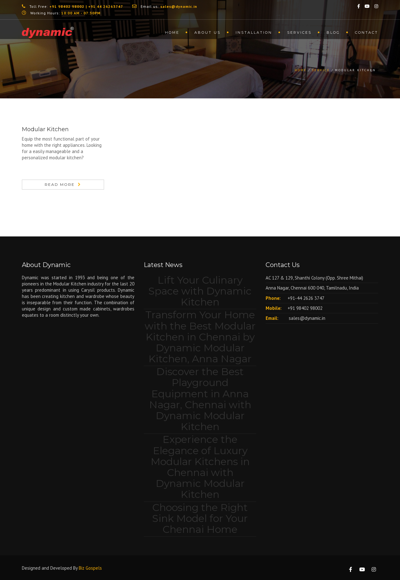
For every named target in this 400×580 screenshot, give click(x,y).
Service (321, 70)
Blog (333, 32)
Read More (60, 184)
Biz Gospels (90, 568)
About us (207, 32)
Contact (366, 32)
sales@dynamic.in (306, 318)
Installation (254, 32)
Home (172, 32)
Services (299, 32)
